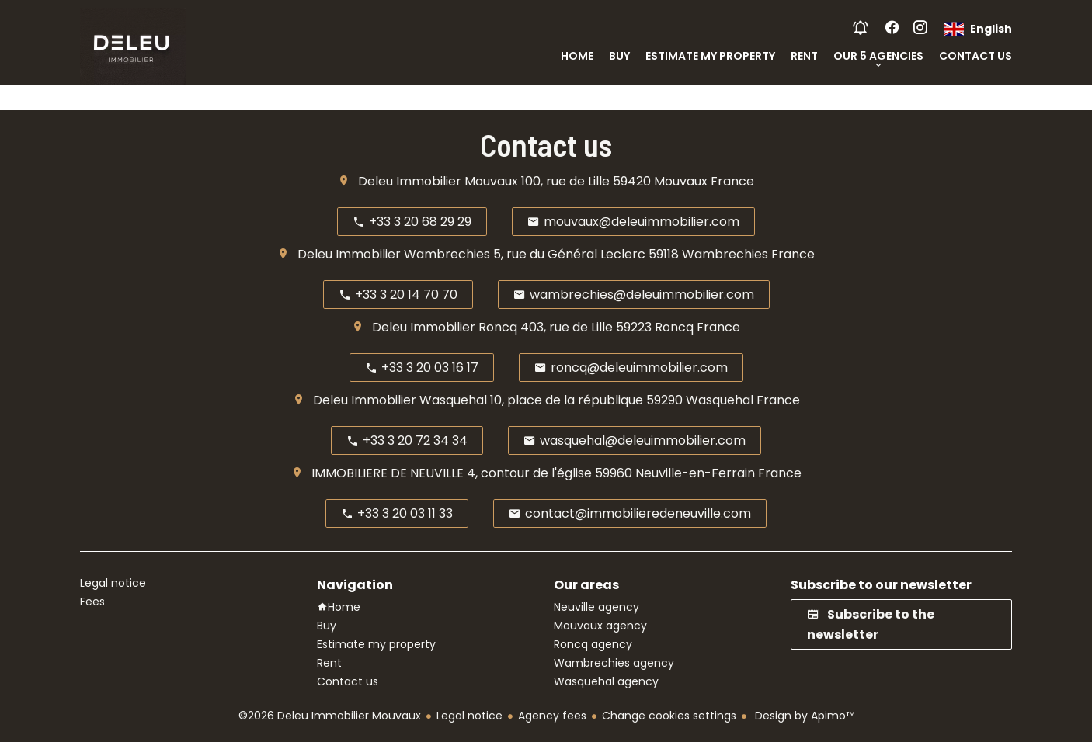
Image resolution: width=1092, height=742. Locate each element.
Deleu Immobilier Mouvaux (438, 181)
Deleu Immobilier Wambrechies (393, 254)
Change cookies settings (669, 715)
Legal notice (469, 715)
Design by (803, 715)
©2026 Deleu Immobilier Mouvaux (329, 715)
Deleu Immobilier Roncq (444, 327)
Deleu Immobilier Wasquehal (400, 400)
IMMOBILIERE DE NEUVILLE (387, 473)
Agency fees (552, 715)
